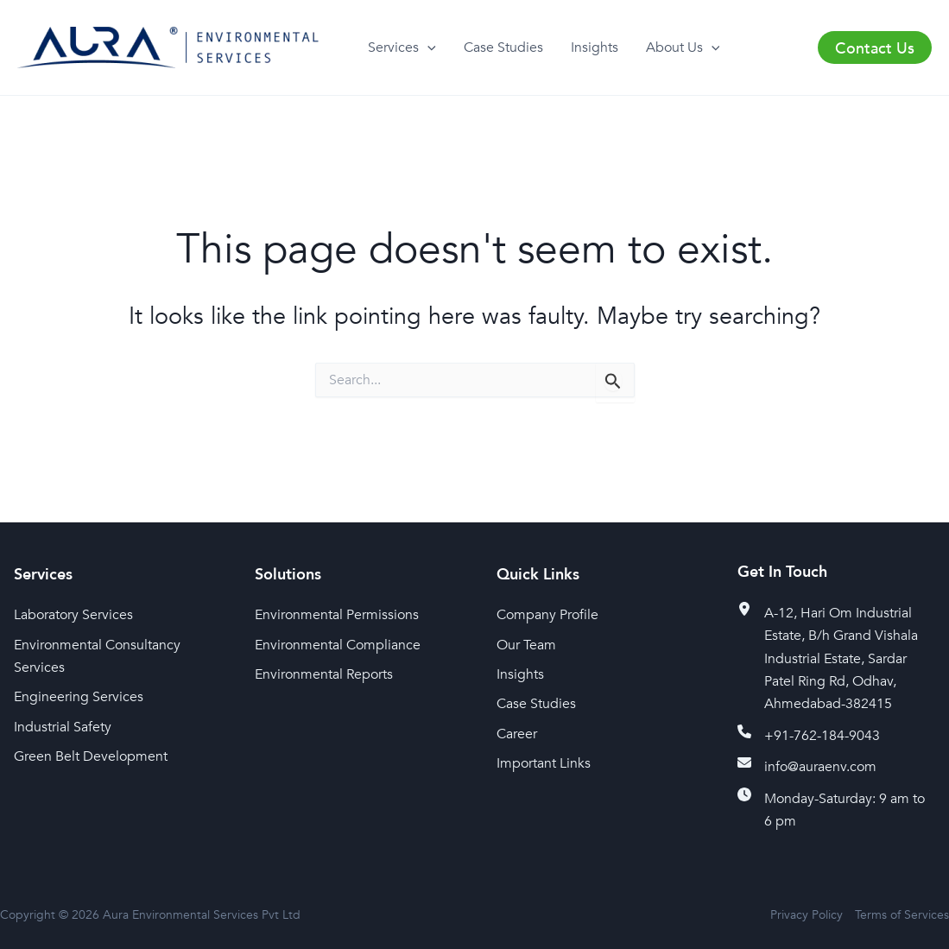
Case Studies (503, 47)
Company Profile (547, 614)
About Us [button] (683, 48)
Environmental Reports (324, 674)
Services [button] (402, 48)
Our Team (526, 645)
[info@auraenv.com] (806, 767)
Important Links (544, 763)
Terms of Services (902, 915)
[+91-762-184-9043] (808, 735)
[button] (427, 48)
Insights (594, 47)
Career (517, 734)
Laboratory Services (73, 614)
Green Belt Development (91, 756)
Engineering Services (78, 696)
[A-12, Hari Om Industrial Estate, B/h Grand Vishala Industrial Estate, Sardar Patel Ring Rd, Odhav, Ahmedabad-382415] (836, 659)
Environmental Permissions (337, 614)
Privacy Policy (806, 915)
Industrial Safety (62, 727)
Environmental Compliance (338, 645)
